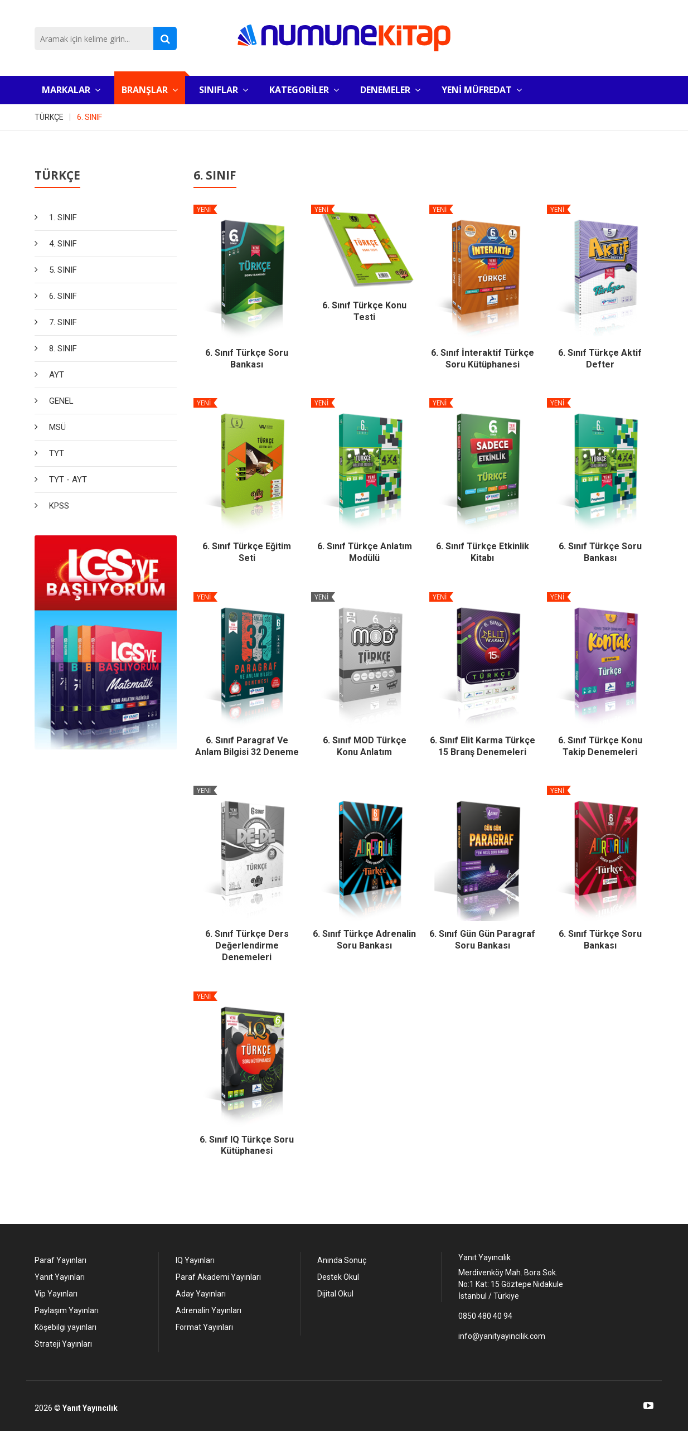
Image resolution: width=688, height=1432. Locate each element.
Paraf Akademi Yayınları (218, 1277)
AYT (56, 375)
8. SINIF (63, 349)
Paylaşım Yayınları (67, 1310)
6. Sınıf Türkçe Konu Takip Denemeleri (600, 746)
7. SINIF (63, 322)
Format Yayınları (204, 1327)
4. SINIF (63, 244)
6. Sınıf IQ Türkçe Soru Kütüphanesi (247, 1145)
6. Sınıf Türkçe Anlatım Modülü (364, 552)
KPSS (59, 506)
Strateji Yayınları (63, 1343)
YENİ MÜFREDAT (482, 90)
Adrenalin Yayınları (208, 1310)
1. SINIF (63, 217)
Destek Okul (338, 1277)
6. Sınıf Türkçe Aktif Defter (600, 358)
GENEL (61, 401)
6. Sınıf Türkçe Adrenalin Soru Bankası (364, 939)
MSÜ (57, 427)
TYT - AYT (68, 480)
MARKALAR (71, 90)
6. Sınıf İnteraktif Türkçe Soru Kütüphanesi (482, 358)
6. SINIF (89, 117)
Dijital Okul (335, 1293)
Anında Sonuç (341, 1260)
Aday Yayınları (201, 1293)
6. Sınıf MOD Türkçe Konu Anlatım (364, 746)
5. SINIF (63, 270)
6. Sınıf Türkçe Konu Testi (364, 311)
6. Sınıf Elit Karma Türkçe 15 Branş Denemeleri (482, 746)
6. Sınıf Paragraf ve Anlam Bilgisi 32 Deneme (247, 746)
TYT (56, 453)
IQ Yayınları (195, 1260)
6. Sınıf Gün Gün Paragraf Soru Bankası (482, 939)
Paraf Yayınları (60, 1260)
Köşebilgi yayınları (65, 1327)
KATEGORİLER (304, 90)
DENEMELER (390, 90)
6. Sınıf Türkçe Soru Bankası (246, 358)
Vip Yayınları (56, 1293)
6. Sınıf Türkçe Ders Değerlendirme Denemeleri (247, 945)
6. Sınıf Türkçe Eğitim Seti (246, 552)
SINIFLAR (223, 90)
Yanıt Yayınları (60, 1277)
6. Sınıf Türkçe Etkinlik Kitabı (482, 552)
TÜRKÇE (49, 117)
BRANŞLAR (150, 90)
